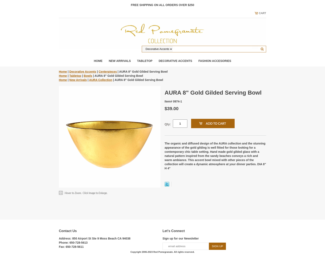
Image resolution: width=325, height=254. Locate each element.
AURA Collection (100, 80)
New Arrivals (120, 61)
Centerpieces (108, 71)
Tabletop (144, 61)
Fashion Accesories (214, 61)
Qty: (168, 124)
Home (98, 61)
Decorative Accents (175, 61)
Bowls (88, 75)
